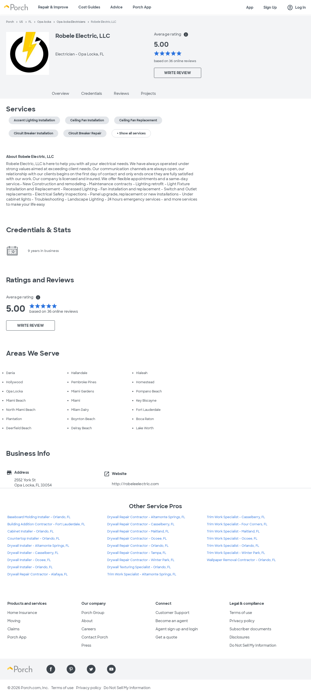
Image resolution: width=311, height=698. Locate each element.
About (87, 621)
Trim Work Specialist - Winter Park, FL (236, 553)
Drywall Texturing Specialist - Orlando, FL (139, 567)
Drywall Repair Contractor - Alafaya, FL (37, 574)
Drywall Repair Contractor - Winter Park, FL (140, 560)
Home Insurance (22, 612)
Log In (296, 7)
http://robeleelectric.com (135, 484)
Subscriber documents (250, 629)
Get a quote (166, 637)
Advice (116, 7)
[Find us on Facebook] (50, 669)
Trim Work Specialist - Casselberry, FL (236, 517)
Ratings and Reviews (40, 280)
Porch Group (92, 612)
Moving (13, 621)
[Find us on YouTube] (111, 669)
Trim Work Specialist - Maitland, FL (233, 531)
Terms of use (241, 612)
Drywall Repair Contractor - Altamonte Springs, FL (146, 517)
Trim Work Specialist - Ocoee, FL (232, 539)
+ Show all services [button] (131, 133)
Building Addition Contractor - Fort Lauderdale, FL (46, 524)
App (249, 7)
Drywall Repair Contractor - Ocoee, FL (137, 539)
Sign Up (270, 7)
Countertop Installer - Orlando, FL (33, 539)
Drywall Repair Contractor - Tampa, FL (136, 553)
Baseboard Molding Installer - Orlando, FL (38, 517)
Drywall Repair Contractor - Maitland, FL (138, 531)
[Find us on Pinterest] (71, 669)
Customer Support (172, 612)
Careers (88, 629)
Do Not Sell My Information (253, 645)
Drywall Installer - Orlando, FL (30, 567)
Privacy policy (242, 621)
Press (86, 645)
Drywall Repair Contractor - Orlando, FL (138, 546)
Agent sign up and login (177, 629)
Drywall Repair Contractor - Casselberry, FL (140, 524)
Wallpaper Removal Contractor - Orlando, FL (241, 560)
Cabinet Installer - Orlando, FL (30, 531)
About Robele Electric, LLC (30, 156)
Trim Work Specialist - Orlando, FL (233, 546)
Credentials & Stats (38, 230)
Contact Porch (94, 637)
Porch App (142, 7)
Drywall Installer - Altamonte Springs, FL (38, 546)
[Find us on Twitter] (91, 669)
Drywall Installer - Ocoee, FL (29, 560)
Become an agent (172, 621)
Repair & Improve (53, 7)
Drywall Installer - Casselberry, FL (32, 553)
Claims (13, 629)
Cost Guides (89, 7)
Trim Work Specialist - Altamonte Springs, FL (141, 574)
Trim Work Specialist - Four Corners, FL (237, 524)
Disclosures (239, 637)
